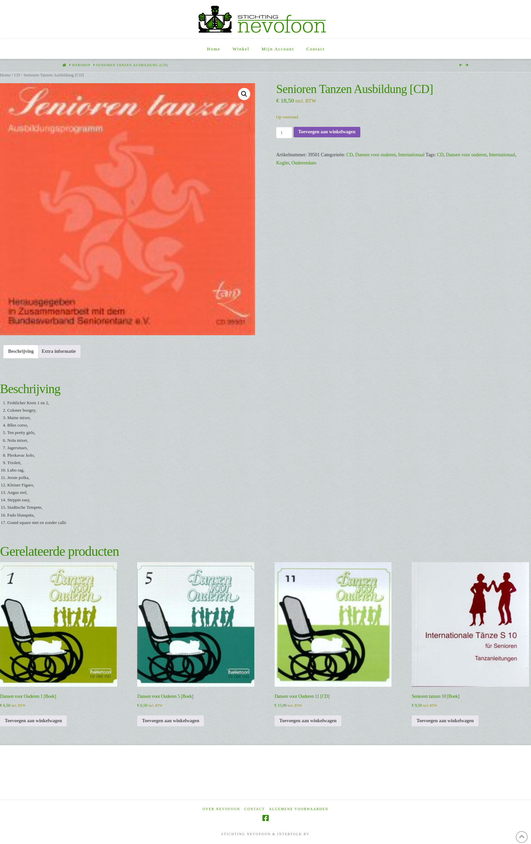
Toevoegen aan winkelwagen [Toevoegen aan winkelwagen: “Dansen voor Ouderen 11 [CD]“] (308, 720)
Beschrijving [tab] (21, 351)
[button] (244, 94)
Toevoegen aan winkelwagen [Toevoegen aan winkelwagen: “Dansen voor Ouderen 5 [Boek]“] (170, 720)
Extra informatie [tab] (59, 351)
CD (17, 75)
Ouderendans (304, 162)
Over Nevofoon (221, 809)
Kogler (282, 162)
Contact (255, 809)
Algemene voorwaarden (298, 809)
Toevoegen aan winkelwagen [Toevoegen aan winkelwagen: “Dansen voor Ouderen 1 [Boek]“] (33, 720)
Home (5, 75)
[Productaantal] (284, 132)
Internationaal (411, 154)
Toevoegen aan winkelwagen (327, 131)
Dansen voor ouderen (375, 154)
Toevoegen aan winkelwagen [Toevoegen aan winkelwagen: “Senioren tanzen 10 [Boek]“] (445, 720)
